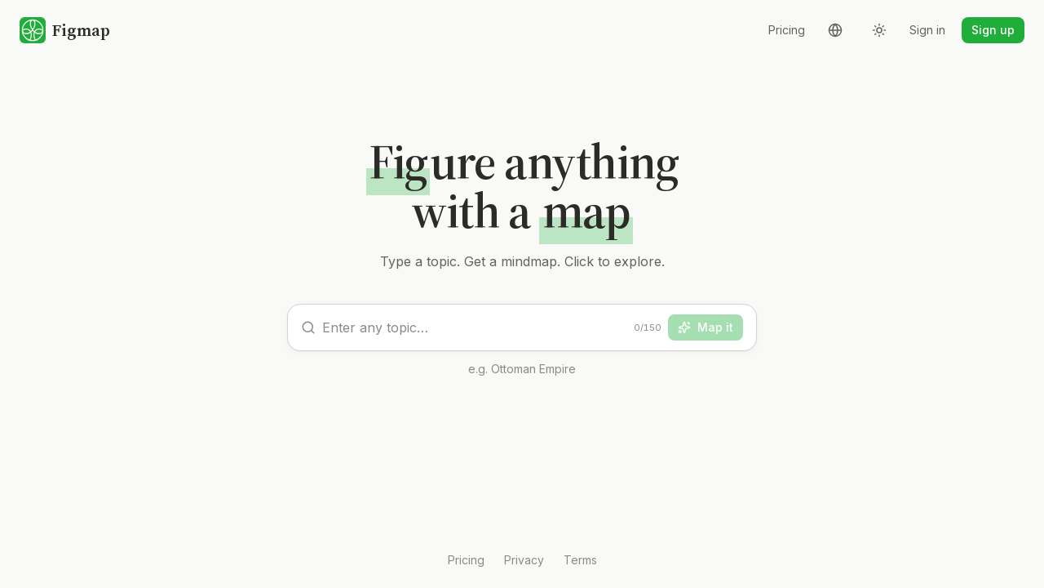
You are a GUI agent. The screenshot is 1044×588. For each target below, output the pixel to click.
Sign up (993, 30)
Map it (705, 327)
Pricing (786, 30)
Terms (580, 560)
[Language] (835, 30)
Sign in (927, 30)
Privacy (524, 560)
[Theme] (879, 30)
